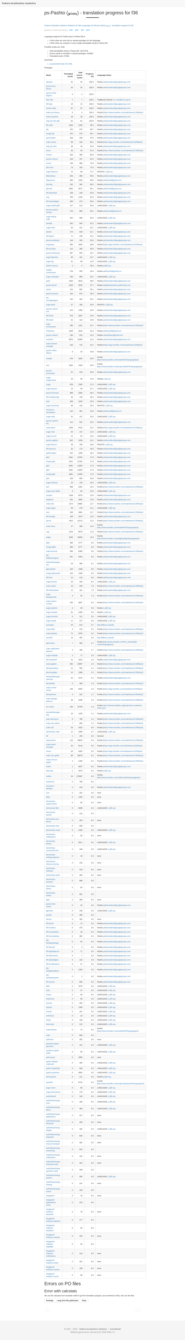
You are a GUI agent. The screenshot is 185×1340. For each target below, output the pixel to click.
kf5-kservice (51, 449)
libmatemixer (51, 694)
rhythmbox (50, 331)
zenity (48, 289)
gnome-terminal (52, 393)
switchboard (51, 1096)
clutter (48, 766)
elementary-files (52, 808)
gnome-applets (52, 440)
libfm (48, 986)
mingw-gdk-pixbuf (53, 573)
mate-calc (50, 727)
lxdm (48, 990)
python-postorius (52, 1073)
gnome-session (52, 294)
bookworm (50, 782)
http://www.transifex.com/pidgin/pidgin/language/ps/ (118, 538)
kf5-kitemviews (52, 956)
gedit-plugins (51, 453)
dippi (48, 797)
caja (47, 532)
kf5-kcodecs (51, 928)
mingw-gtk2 (50, 461)
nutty (48, 1035)
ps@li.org (107, 266)
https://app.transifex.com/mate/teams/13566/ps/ (123, 142)
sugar (48, 384)
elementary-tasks (53, 875)
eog (47, 197)
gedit (48, 281)
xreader (49, 358)
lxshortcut (50, 1016)
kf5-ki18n (49, 320)
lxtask (48, 1020)
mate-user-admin (53, 723)
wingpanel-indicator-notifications (51, 1253)
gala (47, 900)
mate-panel (50, 428)
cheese (49, 155)
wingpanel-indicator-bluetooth (50, 1211)
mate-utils (50, 504)
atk (47, 129)
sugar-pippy (50, 508)
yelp (47, 401)
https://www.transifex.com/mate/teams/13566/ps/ (123, 112)
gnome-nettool (52, 335)
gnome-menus (52, 159)
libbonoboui (50, 176)
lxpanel (49, 1007)
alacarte (49, 82)
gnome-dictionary (53, 253)
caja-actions (51, 740)
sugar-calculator (52, 277)
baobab (49, 223)
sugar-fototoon (52, 483)
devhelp (49, 184)
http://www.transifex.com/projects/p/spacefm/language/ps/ (121, 1084)
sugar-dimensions (53, 1092)
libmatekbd (50, 683)
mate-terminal (51, 551)
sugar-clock (50, 1088)
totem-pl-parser (52, 117)
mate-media (51, 586)
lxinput (48, 995)
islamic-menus (52, 266)
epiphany (49, 500)
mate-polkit (50, 629)
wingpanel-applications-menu (51, 1202)
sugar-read (50, 417)
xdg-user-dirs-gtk (53, 121)
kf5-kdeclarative (52, 590)
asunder (49, 638)
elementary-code (52, 732)
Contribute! (115, 1329)
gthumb (49, 189)
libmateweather (52, 668)
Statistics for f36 (74, 25)
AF (77, 30)
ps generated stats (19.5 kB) (60, 64)
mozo (48, 151)
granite (49, 915)
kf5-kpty (49, 104)
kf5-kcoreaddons (52, 936)
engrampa (50, 244)
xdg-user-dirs (51, 146)
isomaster (50, 625)
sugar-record (51, 436)
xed (47, 365)
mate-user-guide (52, 755)
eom (48, 512)
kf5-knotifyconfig (52, 397)
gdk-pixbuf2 (50, 569)
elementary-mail (52, 826)
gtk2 (47, 457)
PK (88, 30)
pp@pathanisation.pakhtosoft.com (116, 285)
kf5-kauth (50, 923)
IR (83, 30)
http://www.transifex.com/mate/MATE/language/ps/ (118, 360)
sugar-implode (52, 655)
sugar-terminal (52, 616)
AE (72, 30)
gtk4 (47, 470)
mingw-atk (50, 134)
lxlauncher (50, 999)
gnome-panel (51, 285)
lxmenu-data (51, 108)
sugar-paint (50, 305)
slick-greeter (51, 1077)
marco (48, 751)
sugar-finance (51, 445)
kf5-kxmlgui (50, 516)
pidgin (48, 537)
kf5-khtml (49, 316)
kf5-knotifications (52, 964)
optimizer (49, 1039)
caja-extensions (52, 719)
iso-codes (50, 707)
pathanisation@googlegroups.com (117, 82)
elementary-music (53, 830)
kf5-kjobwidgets (52, 960)
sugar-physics (51, 389)
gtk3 (47, 466)
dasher (49, 232)
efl (47, 736)
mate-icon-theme (53, 112)
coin (47, 793)
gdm (48, 478)
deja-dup (49, 771)
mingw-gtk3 (50, 474)
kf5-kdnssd (50, 947)
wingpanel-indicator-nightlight (50, 1244)
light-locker (50, 643)
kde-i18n (49, 100)
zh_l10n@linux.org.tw (121, 100)
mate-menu (50, 526)
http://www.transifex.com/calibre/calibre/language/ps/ (119, 777)
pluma (48, 521)
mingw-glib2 (51, 547)
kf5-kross (49, 167)
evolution (49, 339)
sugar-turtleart (51, 612)
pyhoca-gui (50, 1057)
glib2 (48, 543)
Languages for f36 (89, 25)
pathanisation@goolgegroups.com (117, 339)
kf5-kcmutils (51, 249)
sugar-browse (51, 582)
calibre (48, 776)
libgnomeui (50, 180)
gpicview (49, 911)
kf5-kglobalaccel (52, 951)
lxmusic (49, 1003)
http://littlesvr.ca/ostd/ (105, 625)
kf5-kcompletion (52, 932)
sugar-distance (52, 172)
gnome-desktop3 (52, 240)
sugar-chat (50, 432)
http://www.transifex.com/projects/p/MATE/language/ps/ (120, 367)
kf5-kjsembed (51, 193)
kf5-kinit (49, 577)
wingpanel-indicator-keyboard (50, 1228)
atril (47, 487)
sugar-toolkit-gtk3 (53, 206)
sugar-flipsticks (52, 257)
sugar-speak (51, 621)
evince (48, 163)
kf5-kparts (50, 236)
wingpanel (50, 1196)
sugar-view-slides (53, 491)
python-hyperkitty (53, 1068)
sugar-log (50, 261)
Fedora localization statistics (19, 3)
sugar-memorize (52, 406)
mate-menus (51, 142)
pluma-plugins (51, 672)
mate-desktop (51, 633)
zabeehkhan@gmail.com (113, 335)
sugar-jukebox (51, 608)
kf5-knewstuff (51, 660)
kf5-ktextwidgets (52, 201)
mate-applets (51, 664)
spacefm (49, 1082)
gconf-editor (51, 138)
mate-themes (51, 1030)
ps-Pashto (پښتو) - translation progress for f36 (115, 25)
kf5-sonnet (50, 982)
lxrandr (49, 1011)
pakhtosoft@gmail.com (112, 180)
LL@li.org (109, 172)
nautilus (49, 495)
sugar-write (50, 228)
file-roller (49, 125)
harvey (49, 919)
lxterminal (50, 1024)
